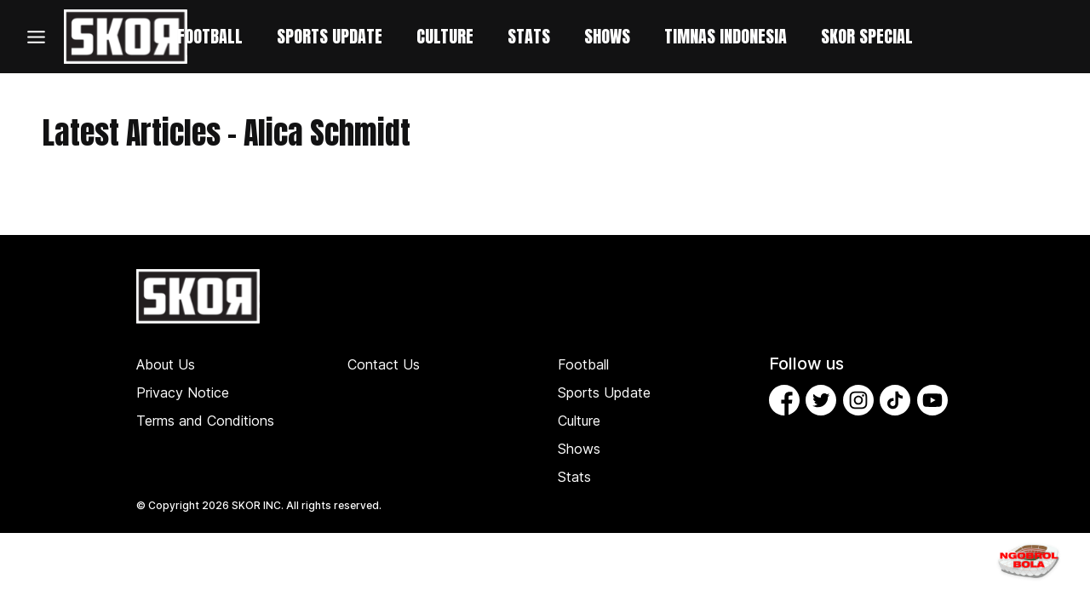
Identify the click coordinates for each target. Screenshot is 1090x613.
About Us (165, 364)
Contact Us (383, 364)
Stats (574, 476)
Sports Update (604, 392)
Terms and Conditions (205, 420)
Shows (579, 448)
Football (583, 364)
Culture (579, 420)
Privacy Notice (182, 392)
